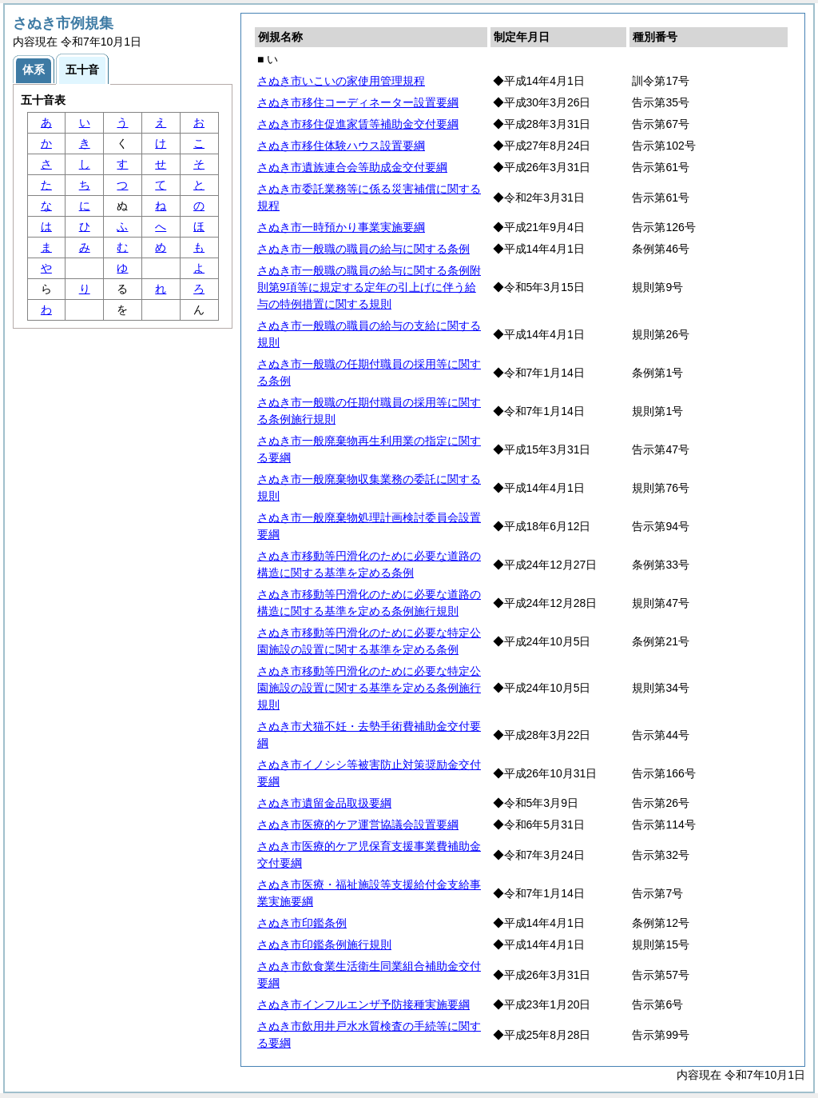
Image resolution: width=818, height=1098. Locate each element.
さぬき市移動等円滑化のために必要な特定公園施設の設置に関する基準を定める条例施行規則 (369, 688)
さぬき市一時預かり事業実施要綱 (341, 227)
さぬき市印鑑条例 (302, 922)
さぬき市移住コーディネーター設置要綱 (358, 102)
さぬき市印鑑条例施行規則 (324, 944)
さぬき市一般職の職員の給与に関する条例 (363, 248)
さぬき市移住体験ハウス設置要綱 (341, 145)
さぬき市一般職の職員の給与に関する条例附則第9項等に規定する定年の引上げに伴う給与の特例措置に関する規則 (369, 287)
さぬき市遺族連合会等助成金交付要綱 (352, 167)
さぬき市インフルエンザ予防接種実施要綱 (363, 1004)
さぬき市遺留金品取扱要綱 (324, 803)
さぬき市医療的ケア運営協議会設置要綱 (358, 824)
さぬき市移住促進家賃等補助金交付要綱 (358, 124)
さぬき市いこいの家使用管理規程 (341, 80)
